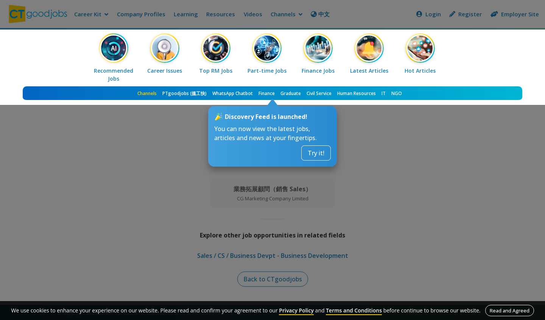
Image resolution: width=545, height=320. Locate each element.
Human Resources (356, 93)
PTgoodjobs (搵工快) (184, 93)
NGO (396, 93)
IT (384, 93)
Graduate (290, 93)
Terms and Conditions (354, 310)
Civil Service (319, 93)
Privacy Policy (296, 310)
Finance (266, 93)
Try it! (316, 153)
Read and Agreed (509, 310)
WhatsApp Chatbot (232, 93)
